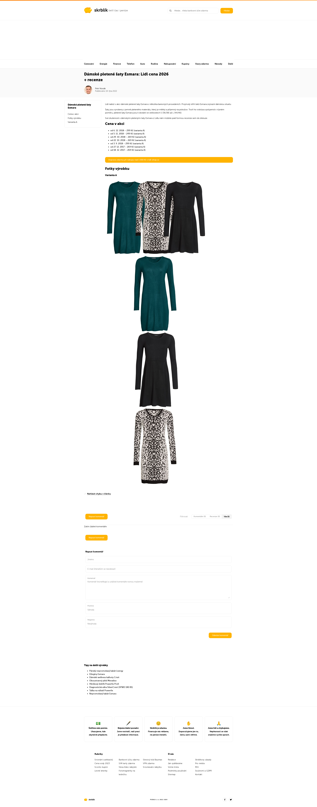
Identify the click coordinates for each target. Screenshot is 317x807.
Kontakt (198, 775)
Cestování (89, 64)
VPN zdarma (148, 763)
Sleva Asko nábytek (128, 767)
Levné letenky (101, 771)
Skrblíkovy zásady (203, 760)
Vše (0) (227, 516)
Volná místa (173, 767)
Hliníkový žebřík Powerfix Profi (104, 684)
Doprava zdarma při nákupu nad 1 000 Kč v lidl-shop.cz (133, 160)
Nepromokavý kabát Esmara (102, 694)
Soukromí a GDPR (203, 771)
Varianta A (72, 122)
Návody (218, 64)
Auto (142, 64)
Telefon (130, 64)
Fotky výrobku (74, 118)
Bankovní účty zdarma (129, 760)
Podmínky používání (177, 771)
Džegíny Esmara (97, 674)
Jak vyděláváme (175, 763)
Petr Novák (100, 88)
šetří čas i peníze (118, 10)
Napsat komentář (96, 516)
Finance (117, 64)
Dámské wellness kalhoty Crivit (104, 677)
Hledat (227, 11)
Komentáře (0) (200, 516)
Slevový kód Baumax (152, 760)
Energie (103, 64)
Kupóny (185, 64)
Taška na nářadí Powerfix (101, 690)
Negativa (91, 620)
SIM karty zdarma (127, 763)
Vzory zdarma (202, 64)
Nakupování (170, 64)
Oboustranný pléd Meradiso (103, 680)
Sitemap (171, 775)
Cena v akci (73, 114)
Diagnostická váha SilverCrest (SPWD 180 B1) (111, 687)
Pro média (200, 763)
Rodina (154, 64)
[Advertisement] (158, 39)
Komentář (91, 578)
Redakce (172, 760)
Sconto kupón (101, 767)
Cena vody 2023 (102, 763)
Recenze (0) (215, 516)
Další (230, 64)
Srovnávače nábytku (152, 767)
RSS (197, 767)
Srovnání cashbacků (104, 760)
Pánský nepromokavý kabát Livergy (106, 671)
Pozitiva (90, 606)
